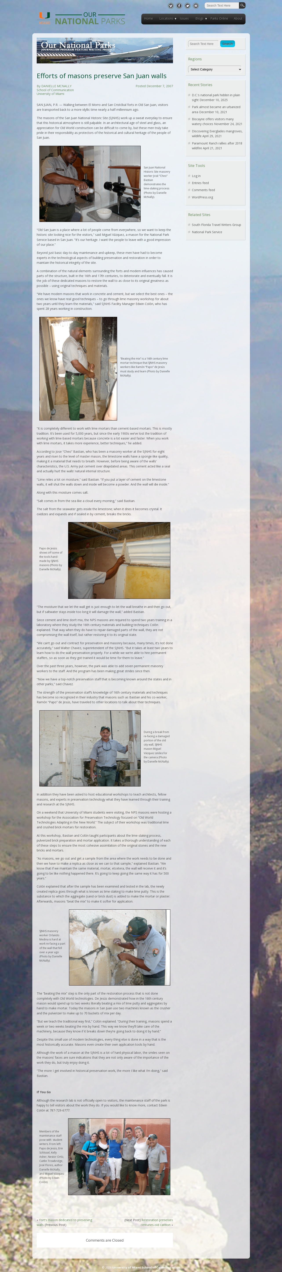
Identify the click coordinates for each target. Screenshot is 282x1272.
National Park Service (207, 232)
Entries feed (200, 183)
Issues (184, 18)
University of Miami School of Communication (146, 1267)
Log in (196, 176)
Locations (166, 18)
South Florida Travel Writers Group (216, 225)
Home (148, 18)
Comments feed (203, 190)
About (238, 18)
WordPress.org (202, 197)
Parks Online (219, 18)
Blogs (199, 18)
